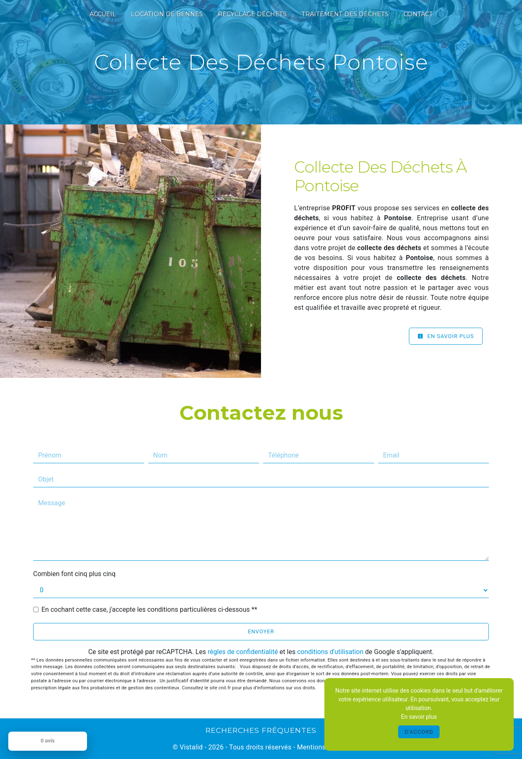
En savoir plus (446, 336)
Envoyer (261, 631)
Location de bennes (167, 14)
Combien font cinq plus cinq (74, 574)
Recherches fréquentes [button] (261, 730)
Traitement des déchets (345, 14)
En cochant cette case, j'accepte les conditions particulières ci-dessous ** (149, 609)
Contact (418, 14)
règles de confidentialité (243, 652)
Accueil (102, 14)
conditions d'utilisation (330, 652)
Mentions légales (322, 747)
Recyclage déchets (252, 14)
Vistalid (191, 747)
